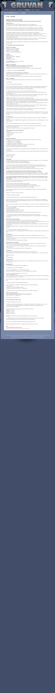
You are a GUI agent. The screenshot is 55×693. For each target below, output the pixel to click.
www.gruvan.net (10, 244)
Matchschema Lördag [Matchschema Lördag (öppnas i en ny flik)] (10, 58)
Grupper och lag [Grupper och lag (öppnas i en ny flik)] (9, 55)
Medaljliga (8, 54)
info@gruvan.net (41, 337)
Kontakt (37, 10)
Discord (15, 230)
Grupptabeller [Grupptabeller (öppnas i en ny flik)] (8, 57)
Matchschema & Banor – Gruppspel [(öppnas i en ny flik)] (13, 56)
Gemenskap (27, 10)
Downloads (20, 10)
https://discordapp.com (20, 276)
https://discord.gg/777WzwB (11, 274)
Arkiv (32, 10)
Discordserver (25, 273)
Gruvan (6, 10)
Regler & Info (13, 10)
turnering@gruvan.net (13, 62)
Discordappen (8, 229)
